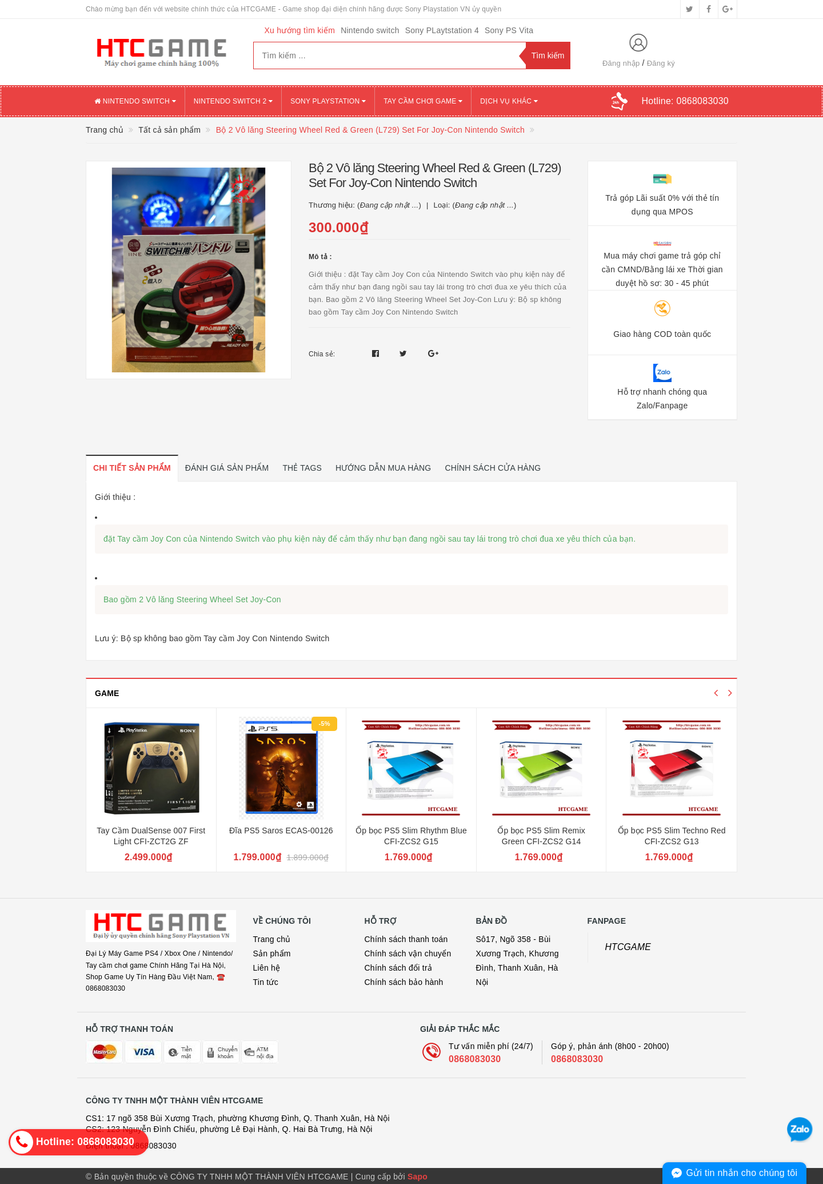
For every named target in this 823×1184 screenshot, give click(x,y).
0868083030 (475, 1058)
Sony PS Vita (509, 30)
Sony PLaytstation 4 (442, 30)
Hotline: (685, 101)
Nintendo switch (370, 30)
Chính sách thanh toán (406, 938)
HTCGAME (628, 946)
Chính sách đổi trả (399, 966)
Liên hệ (267, 966)
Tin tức (265, 981)
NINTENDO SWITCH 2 (233, 101)
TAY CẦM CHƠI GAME (422, 101)
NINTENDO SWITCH (135, 101)
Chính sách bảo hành (404, 981)
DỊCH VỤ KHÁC (509, 101)
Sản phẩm (272, 952)
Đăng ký (661, 63)
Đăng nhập (621, 63)
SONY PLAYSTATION (328, 101)
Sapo (417, 1175)
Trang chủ (272, 938)
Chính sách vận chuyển (408, 952)
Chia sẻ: (322, 354)
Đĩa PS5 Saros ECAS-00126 (281, 829)
